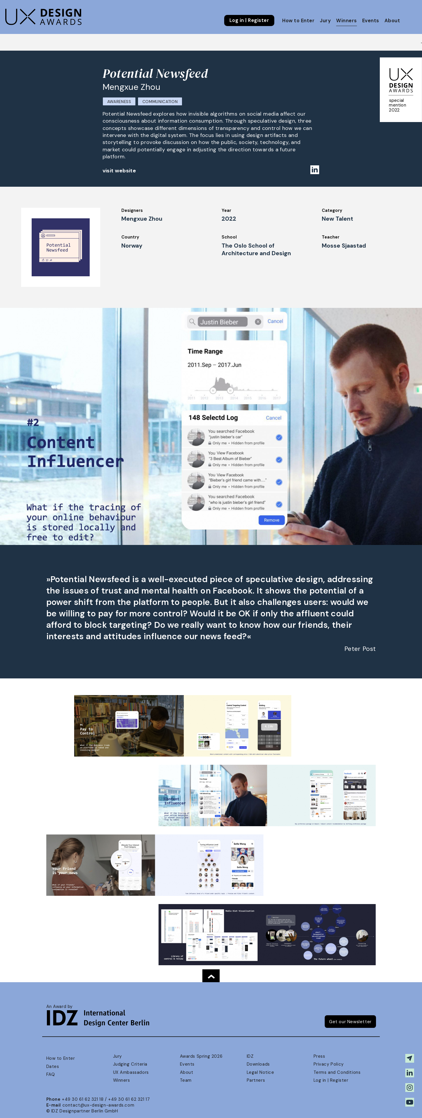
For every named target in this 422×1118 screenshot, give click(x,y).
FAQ (50, 1074)
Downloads (258, 1064)
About (392, 21)
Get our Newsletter (350, 1022)
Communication (160, 101)
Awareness (119, 101)
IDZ (250, 1056)
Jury (325, 21)
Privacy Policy (329, 1064)
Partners (256, 1080)
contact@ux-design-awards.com (98, 1105)
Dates (52, 1066)
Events (370, 21)
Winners (346, 21)
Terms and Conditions (337, 1072)
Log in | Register (249, 20)
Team (186, 1080)
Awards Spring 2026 (201, 1056)
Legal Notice (260, 1072)
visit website (119, 170)
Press (319, 1056)
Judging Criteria (130, 1064)
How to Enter (298, 21)
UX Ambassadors (131, 1072)
